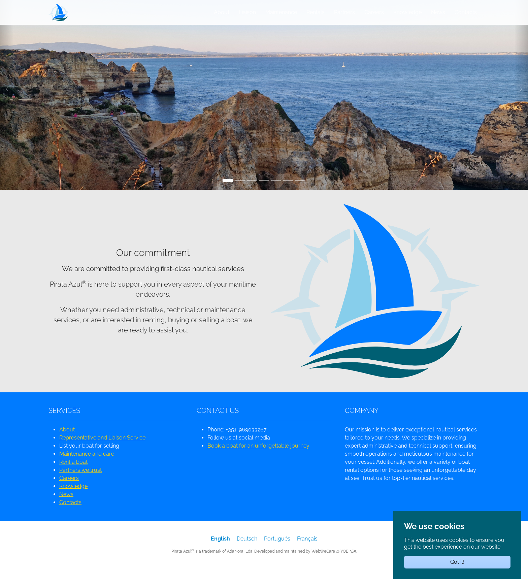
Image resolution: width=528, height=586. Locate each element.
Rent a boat (73, 474)
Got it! (457, 562)
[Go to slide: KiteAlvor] (300, 193)
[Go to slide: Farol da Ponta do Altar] (252, 193)
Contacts (70, 514)
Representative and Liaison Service (102, 450)
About (67, 441)
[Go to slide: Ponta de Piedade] (228, 193)
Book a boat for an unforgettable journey (258, 458)
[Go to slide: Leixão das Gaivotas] (264, 193)
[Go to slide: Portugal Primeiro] (240, 193)
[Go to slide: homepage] (276, 193)
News (66, 506)
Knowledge (73, 498)
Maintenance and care (86, 466)
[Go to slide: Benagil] (288, 193)
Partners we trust (80, 482)
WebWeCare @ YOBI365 (333, 563)
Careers (69, 490)
